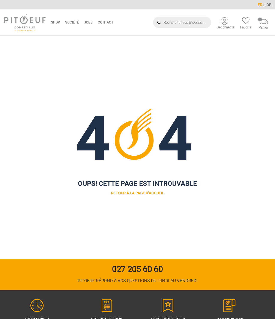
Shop (55, 22)
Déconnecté (225, 23)
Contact (105, 22)
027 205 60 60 (137, 269)
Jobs (88, 22)
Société (72, 22)
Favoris (245, 23)
